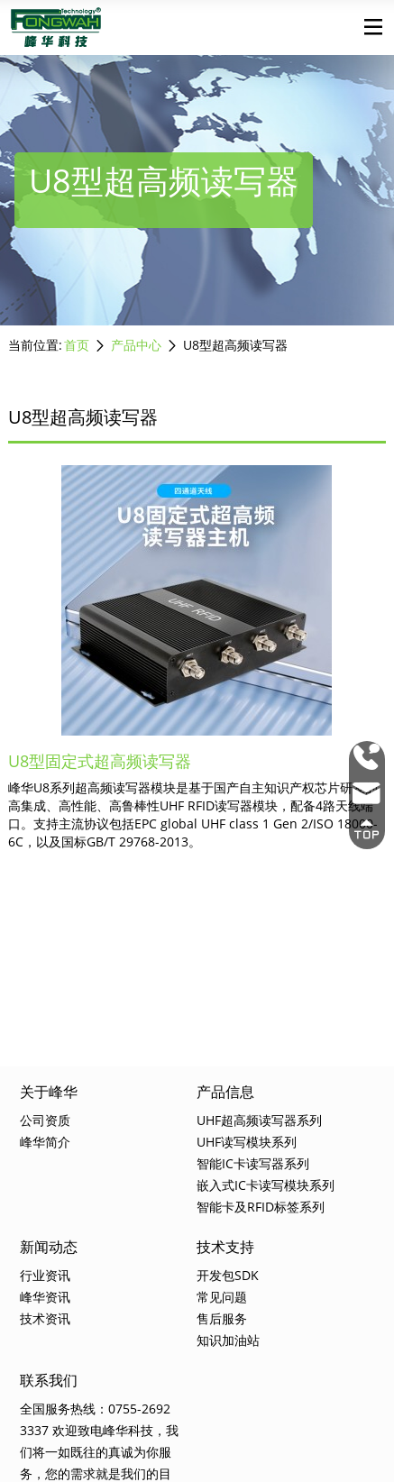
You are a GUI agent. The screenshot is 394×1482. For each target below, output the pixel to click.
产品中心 (136, 344)
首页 (76, 344)
